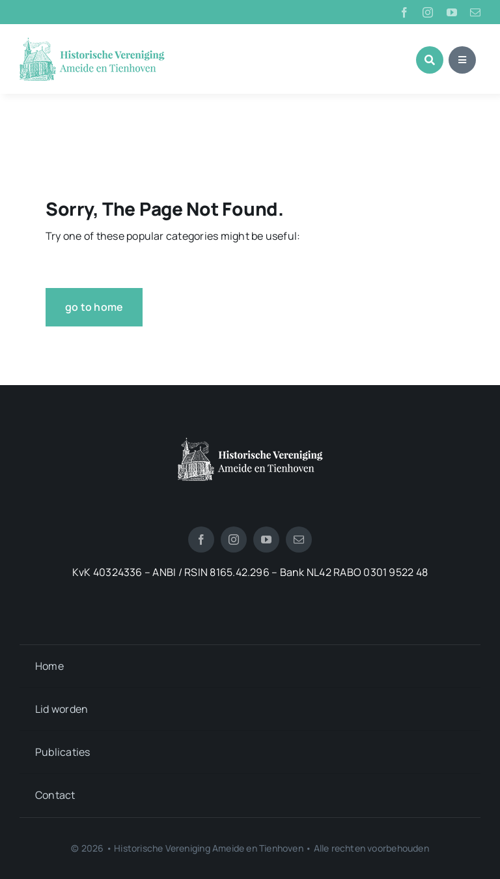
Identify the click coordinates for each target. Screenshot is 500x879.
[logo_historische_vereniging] (92, 42)
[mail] (475, 12)
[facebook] (404, 12)
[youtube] (452, 12)
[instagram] (428, 12)
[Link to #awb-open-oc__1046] (429, 60)
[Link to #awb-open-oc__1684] (462, 60)
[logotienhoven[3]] (250, 442)
